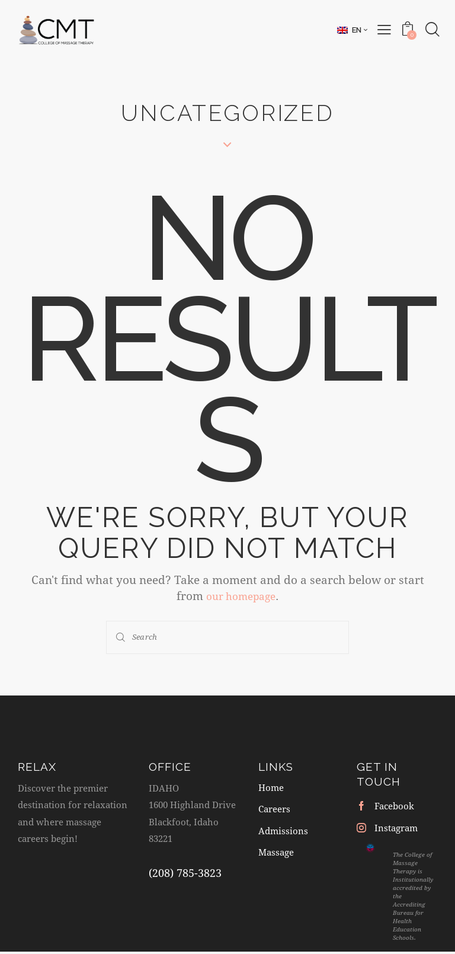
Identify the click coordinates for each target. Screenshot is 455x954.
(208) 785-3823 (185, 872)
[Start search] (121, 637)
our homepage (241, 595)
